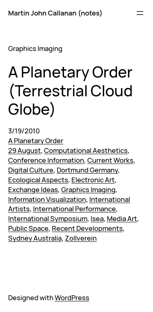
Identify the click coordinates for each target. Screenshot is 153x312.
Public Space (28, 228)
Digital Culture (30, 170)
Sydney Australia (35, 238)
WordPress (72, 297)
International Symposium (47, 218)
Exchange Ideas (33, 189)
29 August (24, 150)
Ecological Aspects (38, 179)
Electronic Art (93, 179)
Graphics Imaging (88, 189)
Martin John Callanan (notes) (55, 13)
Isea (97, 218)
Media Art (122, 218)
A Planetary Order (35, 140)
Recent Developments (87, 228)
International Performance (74, 208)
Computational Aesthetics (86, 150)
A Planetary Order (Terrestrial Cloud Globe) (70, 90)
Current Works (110, 160)
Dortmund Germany (87, 170)
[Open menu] (140, 13)
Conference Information (46, 160)
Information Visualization (47, 199)
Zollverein (81, 238)
